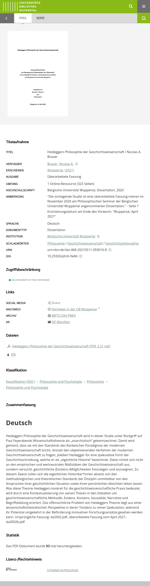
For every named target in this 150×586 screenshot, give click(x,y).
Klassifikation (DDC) (20, 381)
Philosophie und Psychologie (61, 381)
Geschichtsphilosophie (122, 243)
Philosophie (56, 243)
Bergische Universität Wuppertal (71, 236)
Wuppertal (55, 170)
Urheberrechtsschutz (62, 570)
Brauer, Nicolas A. (60, 164)
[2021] (69, 170)
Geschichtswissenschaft (84, 243)
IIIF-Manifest (61, 322)
